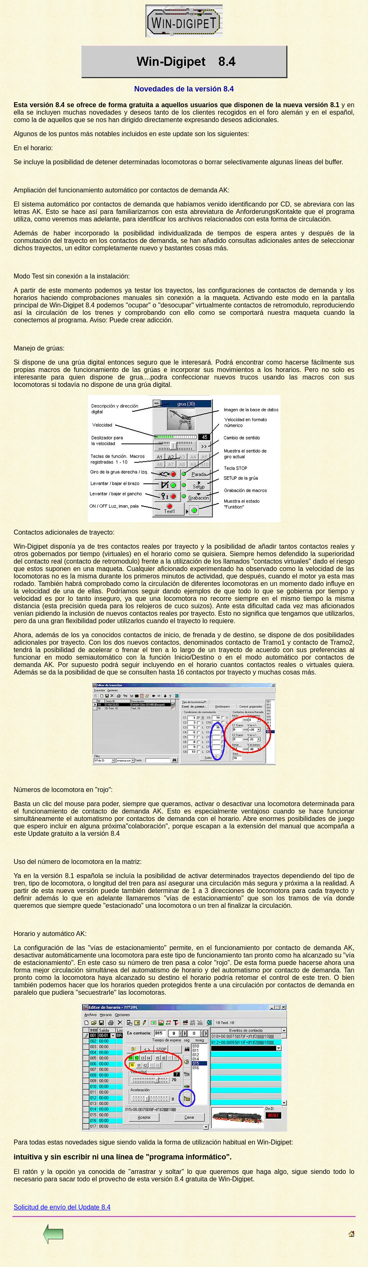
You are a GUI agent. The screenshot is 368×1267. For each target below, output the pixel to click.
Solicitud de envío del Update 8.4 (62, 1207)
